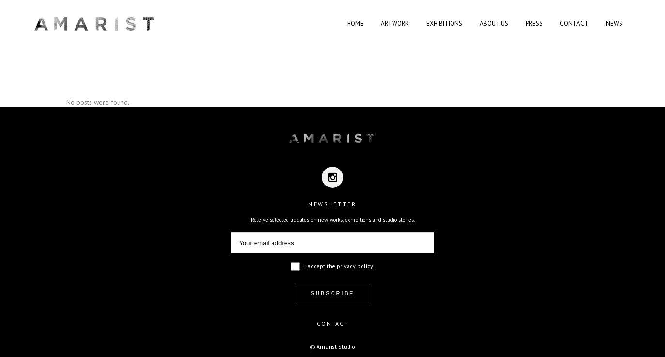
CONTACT (332, 323)
